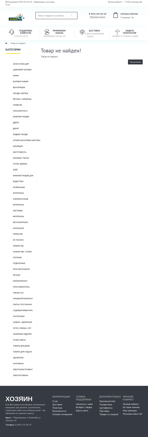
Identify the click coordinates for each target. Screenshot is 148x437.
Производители (107, 401)
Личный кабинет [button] (114, 2)
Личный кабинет (131, 404)
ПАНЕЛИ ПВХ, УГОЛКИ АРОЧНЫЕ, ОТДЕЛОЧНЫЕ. (22, 257)
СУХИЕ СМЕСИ (19, 340)
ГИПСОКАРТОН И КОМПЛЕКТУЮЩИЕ (21, 114)
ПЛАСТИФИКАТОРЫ (21, 287)
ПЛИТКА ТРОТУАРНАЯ (22, 305)
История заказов (131, 407)
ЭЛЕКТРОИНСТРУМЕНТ (23, 370)
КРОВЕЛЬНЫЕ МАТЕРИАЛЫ (19, 190)
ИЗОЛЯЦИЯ (18, 146)
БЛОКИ (16, 76)
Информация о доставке (44, 2)
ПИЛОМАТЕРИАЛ (20, 281)
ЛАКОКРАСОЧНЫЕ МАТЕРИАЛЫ (20, 202)
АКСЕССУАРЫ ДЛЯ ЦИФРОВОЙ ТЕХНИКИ (22, 67)
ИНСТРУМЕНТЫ (19, 152)
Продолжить (135, 62)
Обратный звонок (97, 17)
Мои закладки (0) (133, 2)
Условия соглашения (62, 414)
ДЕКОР (16, 129)
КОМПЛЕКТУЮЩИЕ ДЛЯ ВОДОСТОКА (23, 178)
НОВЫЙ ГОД (18, 246)
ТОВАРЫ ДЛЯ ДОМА (21, 346)
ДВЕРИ (16, 123)
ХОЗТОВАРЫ (18, 364)
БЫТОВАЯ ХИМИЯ (20, 82)
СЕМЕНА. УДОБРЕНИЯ (22, 322)
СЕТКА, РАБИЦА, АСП (22, 328)
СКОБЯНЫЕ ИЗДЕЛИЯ (22, 334)
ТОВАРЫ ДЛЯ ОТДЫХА (22, 352)
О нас (7, 4)
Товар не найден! (18, 43)
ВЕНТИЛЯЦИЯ (19, 87)
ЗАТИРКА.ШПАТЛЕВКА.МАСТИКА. (23, 140)
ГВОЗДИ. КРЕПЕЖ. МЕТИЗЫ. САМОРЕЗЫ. (22, 96)
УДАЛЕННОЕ (18, 358)
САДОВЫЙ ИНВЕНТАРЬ (23, 310)
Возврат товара (84, 407)
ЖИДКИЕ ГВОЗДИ (20, 134)
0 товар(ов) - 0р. (122, 15)
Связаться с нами (84, 404)
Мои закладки (130, 410)
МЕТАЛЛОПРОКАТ (20, 222)
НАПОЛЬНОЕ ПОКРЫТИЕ (18, 231)
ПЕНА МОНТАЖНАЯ (21, 269)
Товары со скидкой (108, 414)
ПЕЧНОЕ (16, 275)
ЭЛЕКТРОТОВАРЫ (20, 375)
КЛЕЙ (15, 170)
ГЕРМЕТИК (17, 105)
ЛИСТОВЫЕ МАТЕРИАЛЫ (18, 213)
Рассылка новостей (132, 413)
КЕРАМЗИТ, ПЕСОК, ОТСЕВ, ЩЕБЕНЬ (21, 161)
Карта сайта (82, 410)
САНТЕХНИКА (19, 316)
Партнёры (104, 410)
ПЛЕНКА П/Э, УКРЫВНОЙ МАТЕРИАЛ (23, 296)
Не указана (18, 240)
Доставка (57, 404)
